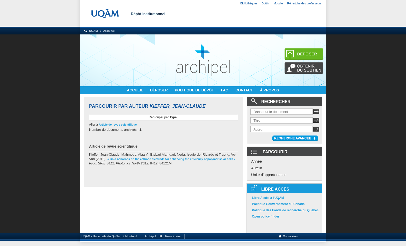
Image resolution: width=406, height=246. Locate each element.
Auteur (256, 168)
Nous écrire (173, 236)
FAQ (225, 90)
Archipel (109, 30)
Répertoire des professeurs (304, 3)
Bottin (265, 3)
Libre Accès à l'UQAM (268, 198)
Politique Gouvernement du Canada (278, 204)
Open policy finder (265, 216)
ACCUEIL (135, 90)
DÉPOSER (159, 90)
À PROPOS (269, 90)
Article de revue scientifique (118, 124)
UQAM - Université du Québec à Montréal (108, 236)
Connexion (290, 236)
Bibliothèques (248, 3)
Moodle (278, 3)
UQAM (93, 30)
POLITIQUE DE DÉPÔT (195, 90)
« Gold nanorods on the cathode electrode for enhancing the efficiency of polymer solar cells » (171, 159)
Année (256, 161)
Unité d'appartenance (268, 175)
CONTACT (244, 90)
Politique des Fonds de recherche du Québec (285, 210)
